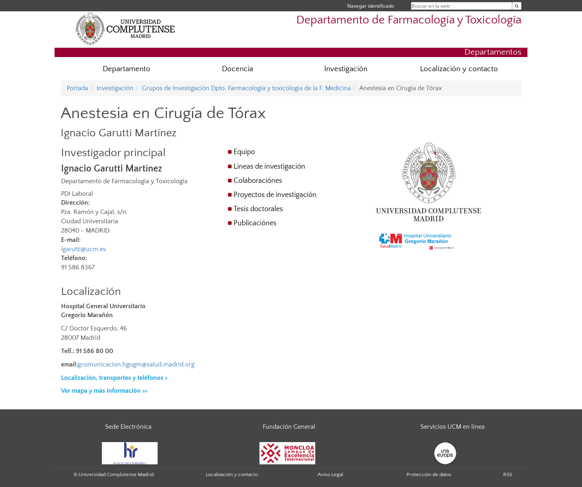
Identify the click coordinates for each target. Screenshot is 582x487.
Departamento (126, 69)
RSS (507, 474)
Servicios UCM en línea (452, 426)
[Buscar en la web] (516, 6)
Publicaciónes (255, 223)
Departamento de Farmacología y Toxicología (408, 20)
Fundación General (289, 426)
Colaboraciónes (258, 181)
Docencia (237, 69)
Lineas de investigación (269, 167)
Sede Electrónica (128, 426)
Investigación (345, 69)
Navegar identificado (370, 5)
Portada (77, 88)
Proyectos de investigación (275, 195)
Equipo (244, 152)
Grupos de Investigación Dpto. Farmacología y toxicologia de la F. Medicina (246, 88)
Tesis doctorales (258, 209)
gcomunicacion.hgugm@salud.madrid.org (136, 364)
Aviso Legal (330, 474)
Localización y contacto (459, 69)
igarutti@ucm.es (83, 249)
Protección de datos (429, 474)
